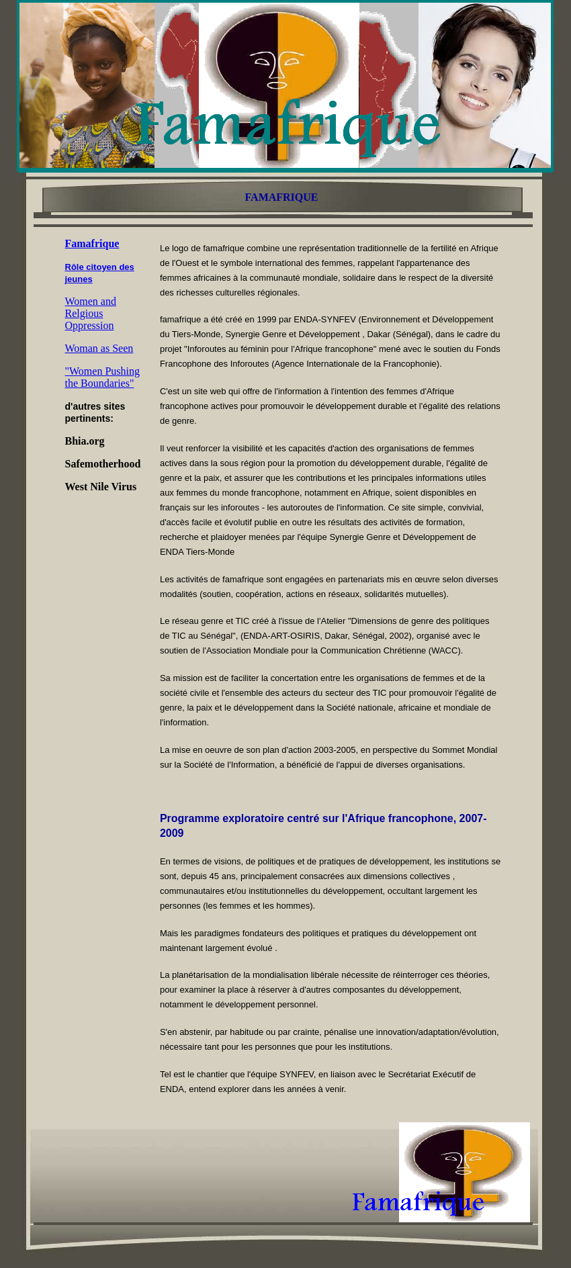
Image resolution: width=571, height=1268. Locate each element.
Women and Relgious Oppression (90, 313)
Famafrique (92, 243)
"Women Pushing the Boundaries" (102, 377)
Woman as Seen (99, 348)
